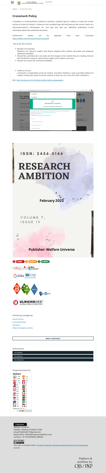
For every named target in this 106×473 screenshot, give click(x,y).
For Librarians (19, 360)
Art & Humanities (19, 322)
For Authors (18, 356)
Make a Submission (53, 338)
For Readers (18, 352)
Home (14, 9)
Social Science (18, 319)
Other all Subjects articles (22, 328)
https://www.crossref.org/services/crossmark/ (30, 38)
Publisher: (20, 424)
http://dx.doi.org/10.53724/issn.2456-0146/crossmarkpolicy (40, 80)
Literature (16, 325)
